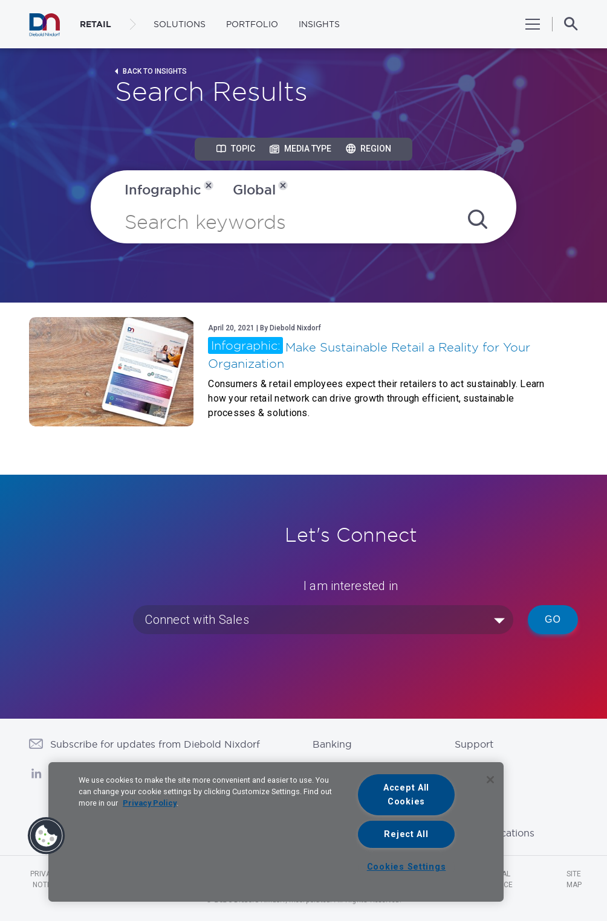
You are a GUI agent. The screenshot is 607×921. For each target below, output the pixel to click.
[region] (276, 832)
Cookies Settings (406, 867)
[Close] (490, 779)
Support (474, 744)
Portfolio (252, 24)
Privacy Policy (150, 802)
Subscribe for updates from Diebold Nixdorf (155, 744)
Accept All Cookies (406, 795)
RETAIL (95, 24)
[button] (46, 836)
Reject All (406, 834)
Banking (332, 744)
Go (553, 619)
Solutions (180, 24)
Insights (319, 24)
